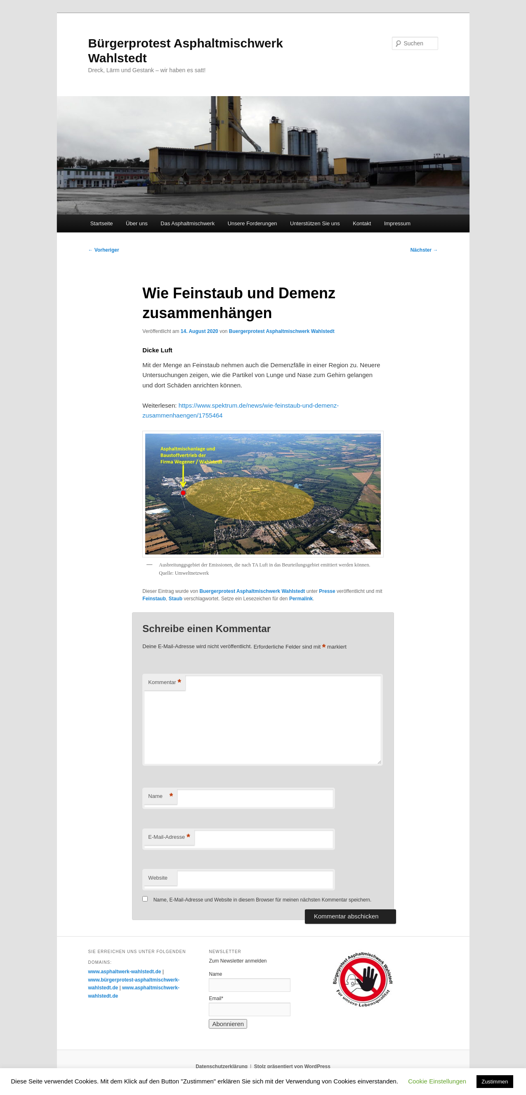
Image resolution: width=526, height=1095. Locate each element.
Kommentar (164, 683)
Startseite (101, 223)
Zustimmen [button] (494, 1081)
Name (160, 796)
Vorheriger (103, 250)
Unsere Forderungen (252, 223)
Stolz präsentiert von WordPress (292, 1066)
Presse (327, 591)
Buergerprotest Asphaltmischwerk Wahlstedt (282, 331)
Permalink (301, 599)
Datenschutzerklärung (222, 1066)
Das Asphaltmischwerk (187, 223)
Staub (175, 599)
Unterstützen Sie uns (315, 223)
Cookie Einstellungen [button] (437, 1081)
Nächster (424, 250)
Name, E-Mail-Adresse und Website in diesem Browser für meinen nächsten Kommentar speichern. (262, 900)
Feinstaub (154, 599)
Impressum (397, 223)
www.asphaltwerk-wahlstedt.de (124, 972)
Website (157, 878)
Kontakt (362, 223)
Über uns (137, 223)
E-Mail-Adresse (169, 837)
